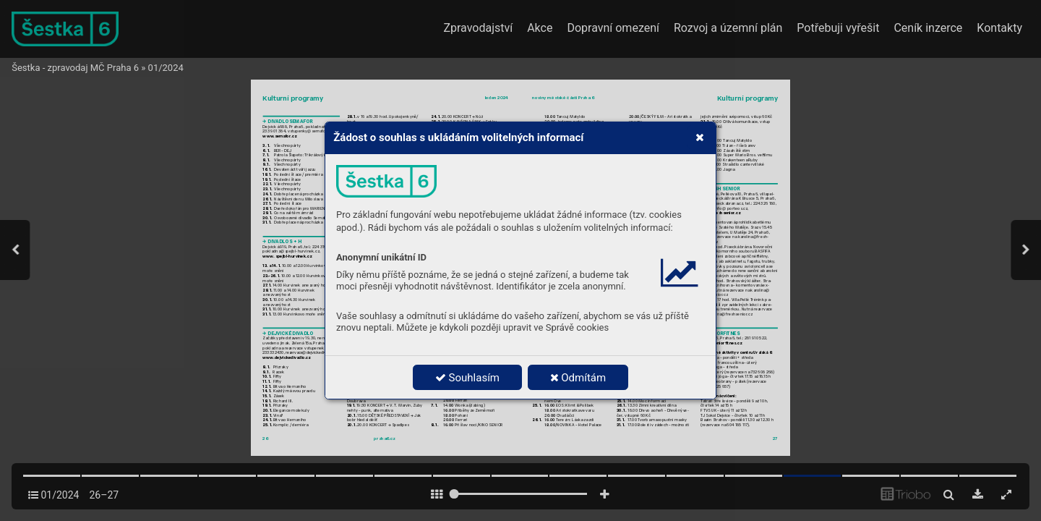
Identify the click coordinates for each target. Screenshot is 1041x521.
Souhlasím (467, 377)
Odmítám (578, 377)
